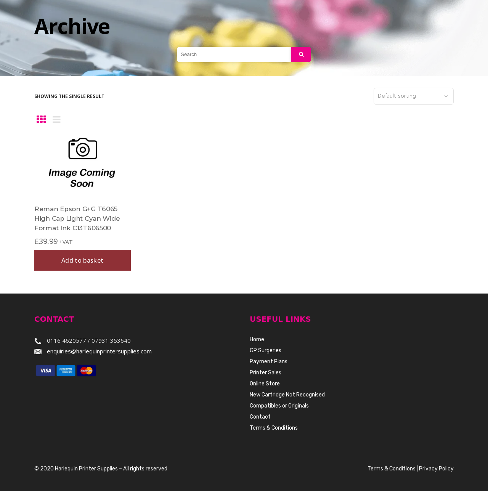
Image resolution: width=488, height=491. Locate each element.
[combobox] (413, 96)
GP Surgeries (265, 350)
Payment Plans (268, 361)
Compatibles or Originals (279, 406)
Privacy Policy (436, 468)
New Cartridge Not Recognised (287, 395)
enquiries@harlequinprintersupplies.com (99, 351)
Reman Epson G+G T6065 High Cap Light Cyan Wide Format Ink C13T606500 (77, 218)
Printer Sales (265, 372)
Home (257, 339)
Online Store (265, 383)
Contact (260, 417)
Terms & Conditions (274, 428)
